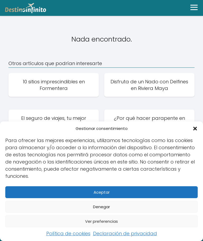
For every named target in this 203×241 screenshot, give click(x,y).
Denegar (101, 207)
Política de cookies (68, 233)
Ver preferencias (101, 221)
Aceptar (102, 192)
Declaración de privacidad (125, 233)
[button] (195, 128)
